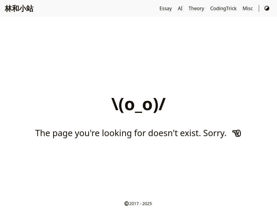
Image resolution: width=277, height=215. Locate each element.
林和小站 (19, 8)
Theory (197, 8)
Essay (166, 8)
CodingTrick (224, 8)
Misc (248, 8)
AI (181, 8)
